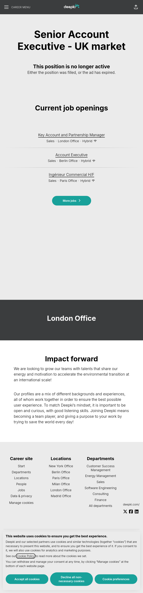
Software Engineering (101, 488)
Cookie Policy (26, 556)
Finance (100, 500)
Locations (21, 478)
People (21, 484)
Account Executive (71, 155)
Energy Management (100, 476)
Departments (21, 472)
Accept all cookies (27, 579)
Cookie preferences (115, 579)
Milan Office (61, 484)
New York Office (61, 466)
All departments (100, 506)
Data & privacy (21, 496)
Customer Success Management (101, 468)
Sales (100, 482)
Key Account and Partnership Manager (71, 135)
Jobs (21, 490)
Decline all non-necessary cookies (71, 579)
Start (21, 466)
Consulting (101, 494)
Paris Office (61, 478)
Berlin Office (61, 472)
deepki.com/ (131, 504)
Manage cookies (21, 503)
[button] (136, 7)
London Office (61, 490)
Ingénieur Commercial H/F (71, 175)
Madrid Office (61, 496)
